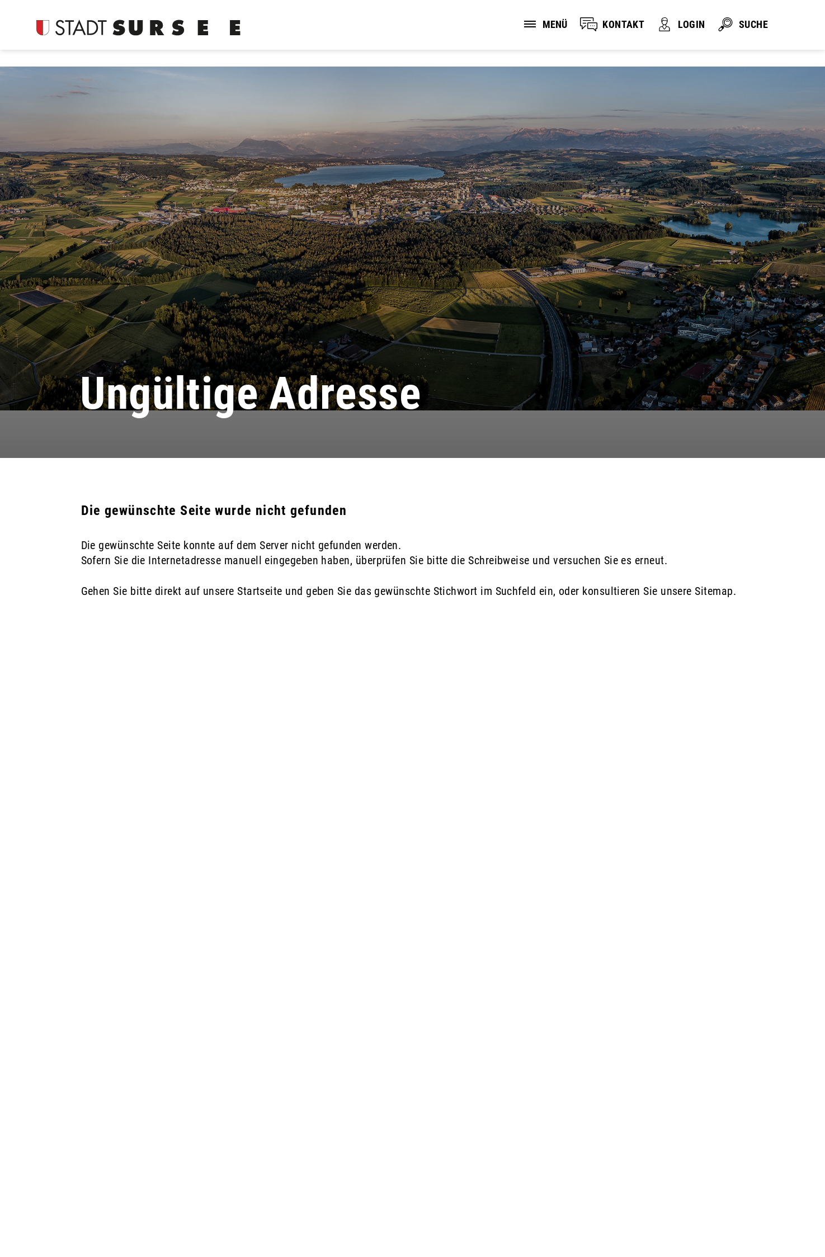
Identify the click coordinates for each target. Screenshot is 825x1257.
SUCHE (753, 24)
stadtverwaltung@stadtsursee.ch (99, 1162)
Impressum (175, 1221)
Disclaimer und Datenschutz (66, 1221)
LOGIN (691, 24)
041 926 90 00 (48, 1146)
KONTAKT (623, 24)
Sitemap (242, 1221)
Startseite (259, 591)
